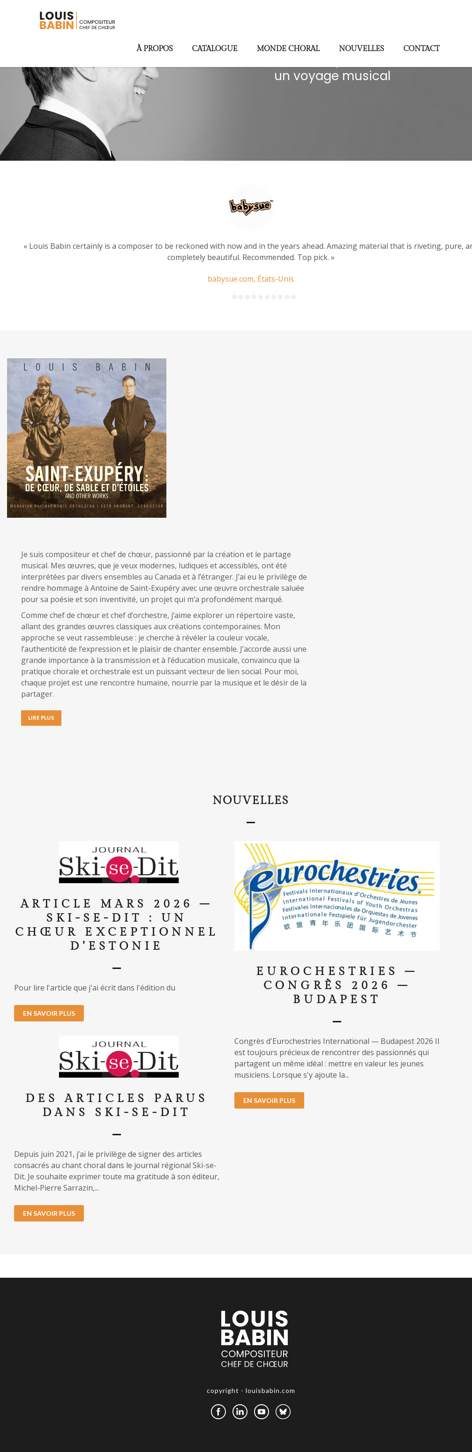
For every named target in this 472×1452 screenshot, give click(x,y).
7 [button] (273, 297)
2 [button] (241, 297)
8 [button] (280, 297)
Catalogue (215, 49)
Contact (421, 49)
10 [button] (293, 297)
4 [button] (254, 297)
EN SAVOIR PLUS (49, 1013)
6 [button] (267, 297)
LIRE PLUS (41, 717)
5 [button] (260, 297)
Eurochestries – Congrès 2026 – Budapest (337, 985)
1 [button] (234, 297)
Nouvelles (361, 49)
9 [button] (287, 297)
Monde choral (288, 49)
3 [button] (247, 297)
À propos (155, 49)
